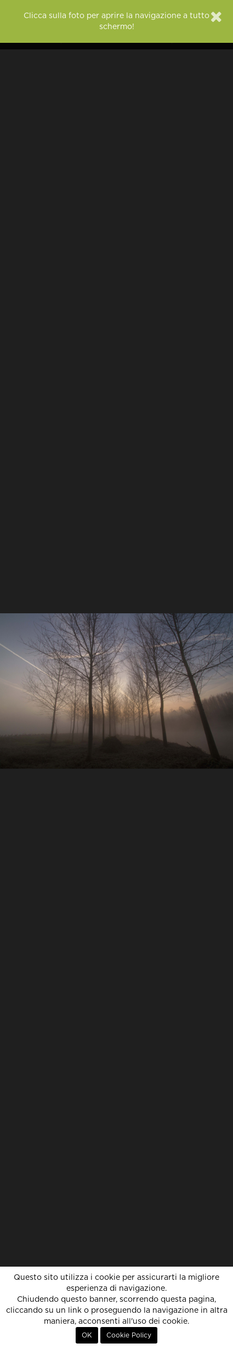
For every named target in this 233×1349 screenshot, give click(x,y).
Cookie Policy (128, 1335)
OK (87, 1335)
